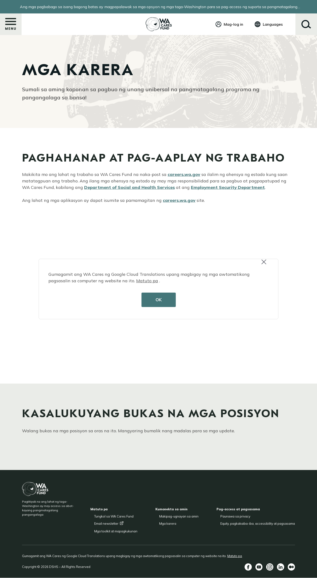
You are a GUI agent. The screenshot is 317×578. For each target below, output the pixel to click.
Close (266, 264)
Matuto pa (147, 280)
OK (158, 299)
